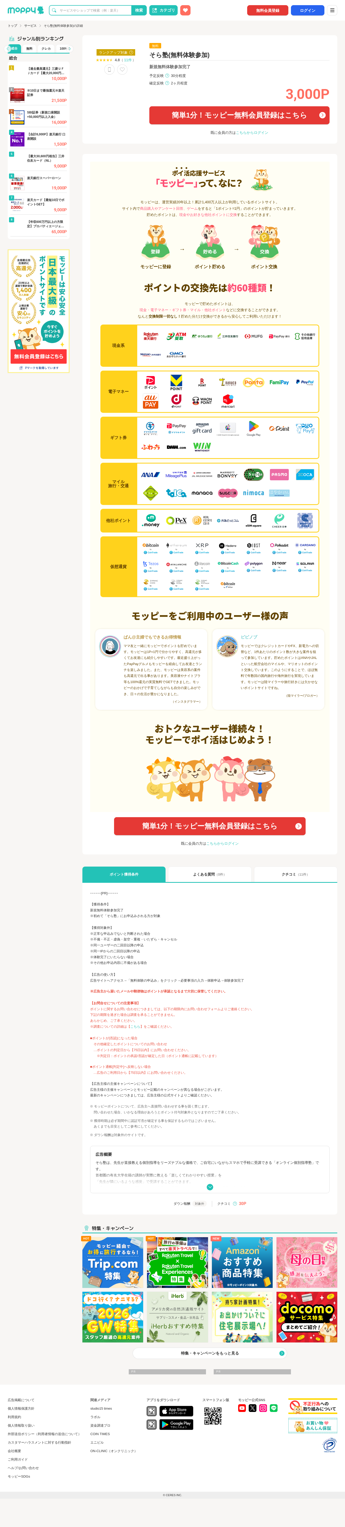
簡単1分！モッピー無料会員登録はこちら (239, 115)
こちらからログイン (252, 132)
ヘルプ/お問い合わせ (23, 1468)
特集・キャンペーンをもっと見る (210, 1353)
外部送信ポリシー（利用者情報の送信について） (44, 1434)
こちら (135, 1026)
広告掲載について (21, 1400)
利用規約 (14, 1417)
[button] (7, 49)
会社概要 (14, 1451)
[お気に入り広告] (185, 10)
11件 (128, 60)
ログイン (307, 10)
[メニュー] (332, 10)
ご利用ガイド (18, 1459)
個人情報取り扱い (21, 1425)
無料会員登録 (267, 10)
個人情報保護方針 (21, 1408)
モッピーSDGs (19, 1476)
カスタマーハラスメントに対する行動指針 (39, 1442)
